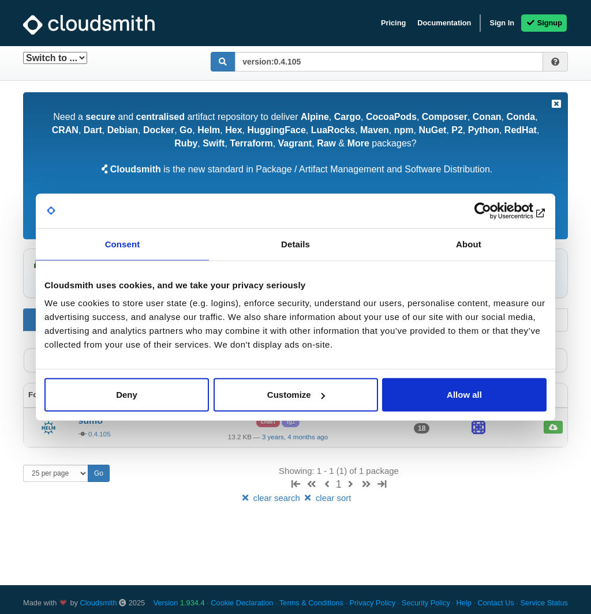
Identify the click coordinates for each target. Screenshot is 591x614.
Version (179, 602)
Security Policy (426, 602)
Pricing (393, 22)
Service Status (544, 602)
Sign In (501, 22)
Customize (296, 395)
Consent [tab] (122, 243)
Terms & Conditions (311, 602)
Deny (126, 395)
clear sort (326, 498)
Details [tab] (295, 243)
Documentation (444, 22)
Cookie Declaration (242, 602)
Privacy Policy (373, 602)
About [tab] (468, 243)
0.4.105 (99, 434)
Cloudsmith (98, 602)
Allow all (464, 395)
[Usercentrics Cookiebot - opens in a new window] (496, 210)
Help (463, 602)
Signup (544, 22)
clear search (271, 498)
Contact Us (495, 602)
